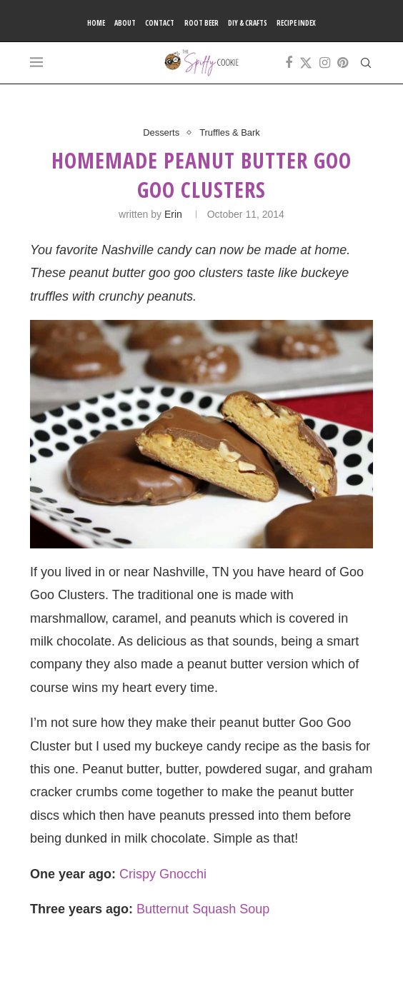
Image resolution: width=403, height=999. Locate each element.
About (125, 23)
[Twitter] (305, 63)
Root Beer (201, 23)
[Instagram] (324, 63)
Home (96, 23)
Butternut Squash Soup (202, 909)
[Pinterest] (342, 63)
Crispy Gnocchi (163, 874)
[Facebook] (288, 63)
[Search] (366, 63)
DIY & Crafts (247, 23)
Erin (173, 214)
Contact (159, 23)
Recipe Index (296, 23)
